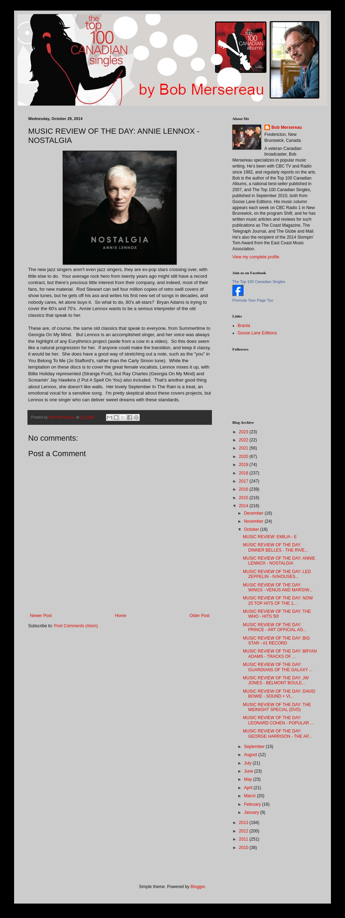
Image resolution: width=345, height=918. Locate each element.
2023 (244, 431)
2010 (244, 847)
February (253, 804)
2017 (244, 481)
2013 (244, 822)
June (249, 771)
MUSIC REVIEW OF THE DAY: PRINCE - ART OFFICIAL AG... (275, 627)
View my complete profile (255, 256)
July (248, 763)
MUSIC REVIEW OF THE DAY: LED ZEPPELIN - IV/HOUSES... (277, 574)
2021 (244, 448)
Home (120, 615)
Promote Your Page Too (252, 300)
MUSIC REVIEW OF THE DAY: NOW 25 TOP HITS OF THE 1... (278, 600)
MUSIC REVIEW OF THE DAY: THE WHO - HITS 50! (277, 614)
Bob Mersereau (286, 127)
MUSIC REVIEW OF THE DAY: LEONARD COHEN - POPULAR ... (278, 720)
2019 (244, 464)
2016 (244, 489)
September (255, 746)
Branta (244, 325)
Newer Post (41, 615)
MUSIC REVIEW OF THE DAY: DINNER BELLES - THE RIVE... (275, 547)
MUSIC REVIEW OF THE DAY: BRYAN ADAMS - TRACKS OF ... (280, 654)
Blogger (197, 886)
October (252, 529)
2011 (244, 839)
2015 (244, 497)
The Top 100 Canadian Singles (258, 281)
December (254, 513)
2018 (244, 473)
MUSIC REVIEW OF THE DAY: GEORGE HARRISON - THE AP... (277, 733)
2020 (244, 456)
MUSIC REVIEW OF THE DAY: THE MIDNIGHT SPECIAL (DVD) (277, 707)
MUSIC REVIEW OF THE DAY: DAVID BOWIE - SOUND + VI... (279, 694)
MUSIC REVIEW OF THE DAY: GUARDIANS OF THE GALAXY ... (278, 667)
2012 (244, 831)
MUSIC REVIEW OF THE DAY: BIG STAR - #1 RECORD (276, 641)
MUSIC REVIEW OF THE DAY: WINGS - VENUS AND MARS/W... (278, 587)
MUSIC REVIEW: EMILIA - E (270, 536)
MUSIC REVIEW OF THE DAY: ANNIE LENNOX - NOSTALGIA (279, 561)
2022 (244, 440)
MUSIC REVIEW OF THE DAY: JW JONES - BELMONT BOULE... (276, 680)
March (250, 795)
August (251, 754)
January (252, 812)
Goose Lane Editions (257, 333)
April (248, 787)
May (248, 779)
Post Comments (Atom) (76, 625)
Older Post (199, 615)
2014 (244, 505)
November (254, 521)
